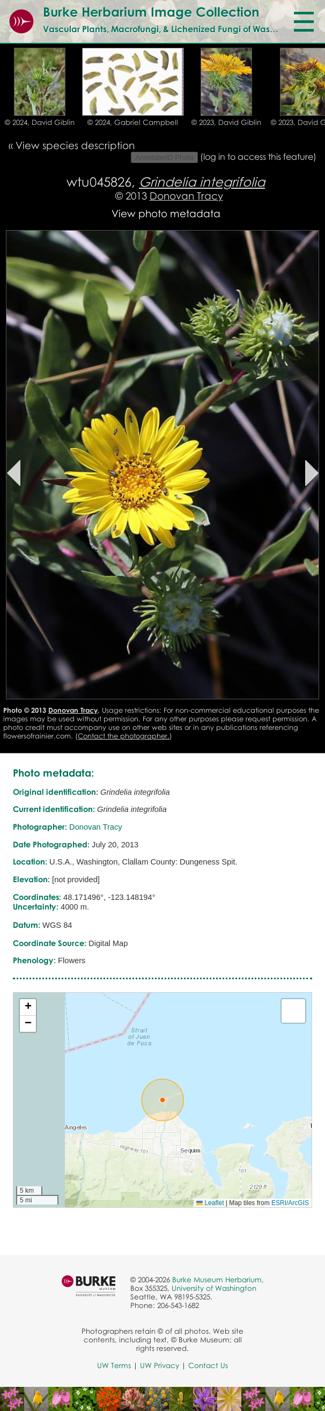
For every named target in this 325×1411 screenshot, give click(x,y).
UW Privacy (159, 1365)
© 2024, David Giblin (40, 122)
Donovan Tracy (186, 195)
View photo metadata (166, 213)
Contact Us (208, 1365)
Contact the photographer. (123, 736)
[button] (162, 1100)
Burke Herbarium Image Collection (151, 11)
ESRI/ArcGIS (290, 1203)
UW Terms (114, 1365)
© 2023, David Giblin (226, 122)
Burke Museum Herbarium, (218, 1279)
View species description (75, 145)
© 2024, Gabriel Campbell (132, 122)
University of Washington (214, 1288)
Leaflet (210, 1203)
